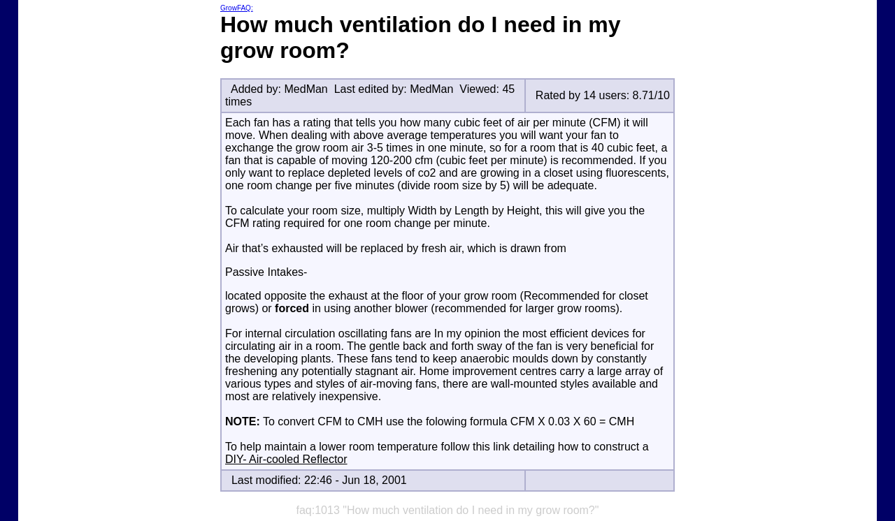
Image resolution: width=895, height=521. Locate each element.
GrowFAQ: (236, 8)
